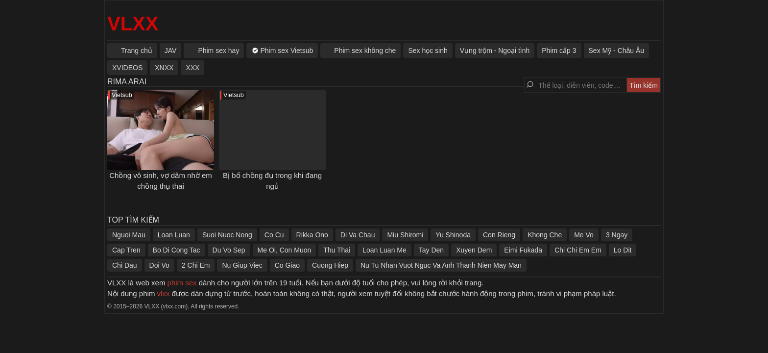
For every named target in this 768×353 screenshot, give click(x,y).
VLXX (132, 23)
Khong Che (545, 235)
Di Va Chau (357, 235)
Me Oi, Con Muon (285, 250)
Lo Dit (623, 250)
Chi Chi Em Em (577, 250)
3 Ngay (616, 235)
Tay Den (431, 250)
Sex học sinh (427, 50)
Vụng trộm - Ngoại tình (495, 50)
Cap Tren (126, 250)
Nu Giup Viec (242, 265)
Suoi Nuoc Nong (227, 235)
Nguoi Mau (128, 235)
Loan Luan (174, 235)
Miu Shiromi (405, 235)
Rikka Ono (312, 235)
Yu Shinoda (453, 235)
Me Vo (584, 235)
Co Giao (287, 265)
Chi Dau (124, 265)
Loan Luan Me (384, 250)
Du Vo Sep (229, 250)
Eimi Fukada (523, 250)
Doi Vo (159, 265)
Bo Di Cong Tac (176, 250)
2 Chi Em (196, 265)
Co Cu (274, 235)
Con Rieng (499, 235)
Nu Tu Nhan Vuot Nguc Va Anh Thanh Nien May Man (441, 265)
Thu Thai (336, 250)
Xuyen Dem (474, 250)
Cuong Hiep (330, 265)
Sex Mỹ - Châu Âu (617, 50)
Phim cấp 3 (559, 50)
